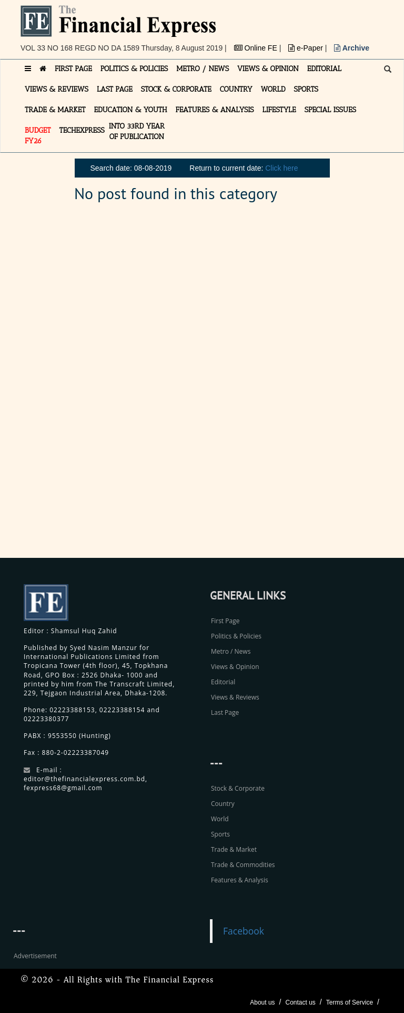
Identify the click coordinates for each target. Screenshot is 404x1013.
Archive (351, 48)
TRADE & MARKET (55, 109)
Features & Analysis (239, 880)
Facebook (243, 931)
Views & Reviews (235, 697)
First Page (225, 620)
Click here (281, 168)
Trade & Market (234, 849)
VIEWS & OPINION (268, 68)
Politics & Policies (236, 636)
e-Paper (306, 48)
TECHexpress (82, 130)
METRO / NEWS (202, 68)
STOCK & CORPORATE (176, 89)
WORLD (273, 89)
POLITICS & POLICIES (134, 68)
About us (262, 1002)
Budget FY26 (38, 135)
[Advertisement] (320, 386)
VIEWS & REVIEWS (56, 89)
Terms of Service (349, 1002)
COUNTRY (236, 89)
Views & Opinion (235, 666)
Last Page (225, 712)
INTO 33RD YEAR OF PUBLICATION (137, 131)
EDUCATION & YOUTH (130, 109)
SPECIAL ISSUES (330, 109)
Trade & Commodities (243, 864)
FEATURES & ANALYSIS (215, 109)
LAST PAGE (115, 89)
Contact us (300, 1002)
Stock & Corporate (238, 788)
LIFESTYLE (279, 109)
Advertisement (35, 955)
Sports (220, 834)
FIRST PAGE (73, 68)
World (220, 818)
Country (223, 803)
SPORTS (306, 89)
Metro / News (230, 651)
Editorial (223, 681)
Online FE (256, 48)
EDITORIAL (324, 68)
